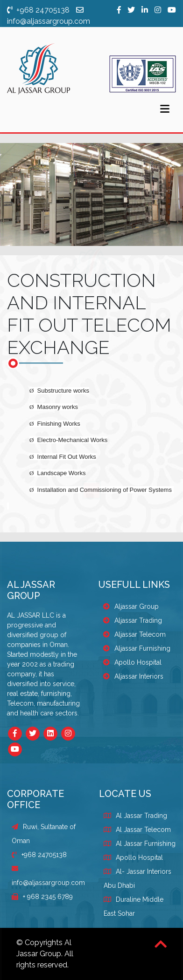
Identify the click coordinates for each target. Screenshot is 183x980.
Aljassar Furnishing (136, 648)
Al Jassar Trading (141, 815)
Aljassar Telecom (134, 634)
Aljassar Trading (132, 620)
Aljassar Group (131, 606)
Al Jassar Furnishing (146, 843)
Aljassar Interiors (133, 676)
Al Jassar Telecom (143, 829)
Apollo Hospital (132, 662)
